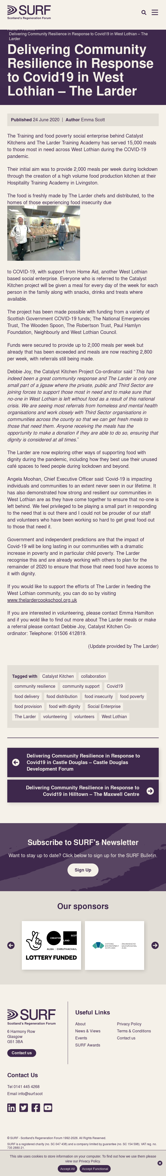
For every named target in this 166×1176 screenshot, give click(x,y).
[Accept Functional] (160, 1163)
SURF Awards (87, 1045)
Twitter (23, 1107)
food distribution (62, 696)
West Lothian (114, 717)
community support (81, 686)
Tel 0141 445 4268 (23, 1086)
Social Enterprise (104, 706)
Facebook (36, 1107)
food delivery (27, 696)
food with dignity (64, 706)
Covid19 (115, 686)
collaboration (93, 676)
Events (81, 1038)
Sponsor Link (51, 945)
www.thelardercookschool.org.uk (42, 599)
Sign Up (83, 870)
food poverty (132, 696)
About (80, 1024)
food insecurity (99, 696)
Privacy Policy (129, 1024)
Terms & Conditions (134, 1031)
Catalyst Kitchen (58, 676)
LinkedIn (11, 1107)
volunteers (84, 717)
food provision (28, 706)
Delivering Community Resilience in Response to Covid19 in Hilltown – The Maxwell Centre (83, 791)
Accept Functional (95, 1169)
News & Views (87, 1031)
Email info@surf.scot (24, 1093)
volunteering (55, 717)
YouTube (48, 1107)
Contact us (22, 1053)
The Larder (25, 717)
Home (29, 12)
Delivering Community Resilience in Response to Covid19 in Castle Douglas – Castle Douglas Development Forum (83, 762)
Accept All (67, 1169)
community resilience (35, 686)
